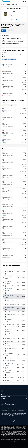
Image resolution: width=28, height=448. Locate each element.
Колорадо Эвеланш (10, 304)
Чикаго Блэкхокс (9, 375)
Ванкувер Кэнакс (9, 324)
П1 (11, 19)
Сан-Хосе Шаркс (9, 377)
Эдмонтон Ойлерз (10, 285)
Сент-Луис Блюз (9, 311)
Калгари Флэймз (9, 326)
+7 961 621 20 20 (12, 415)
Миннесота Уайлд (10, 314)
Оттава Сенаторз (9, 317)
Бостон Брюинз (9, 358)
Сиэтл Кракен (9, 350)
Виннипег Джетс (9, 274)
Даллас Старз (9, 271)
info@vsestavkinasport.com (19, 414)
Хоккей (13, 4)
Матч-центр (8, 4)
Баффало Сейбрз (10, 360)
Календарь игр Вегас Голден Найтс (9, 59)
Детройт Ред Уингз (10, 338)
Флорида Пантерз (10, 293)
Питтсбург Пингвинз (10, 348)
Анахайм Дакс (9, 341)
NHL (16, 4)
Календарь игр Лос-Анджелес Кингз (9, 105)
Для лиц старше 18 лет (19, 421)
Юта (7, 367)
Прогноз (4, 135)
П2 (16, 19)
